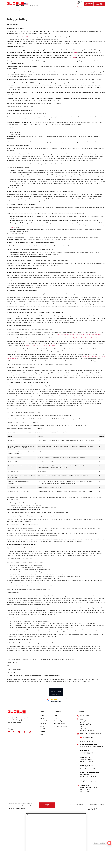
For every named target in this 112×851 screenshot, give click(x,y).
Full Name (36, 720)
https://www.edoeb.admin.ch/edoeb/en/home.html (87, 60)
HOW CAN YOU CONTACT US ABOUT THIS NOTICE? (41, 68)
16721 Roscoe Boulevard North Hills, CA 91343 (87, 475)
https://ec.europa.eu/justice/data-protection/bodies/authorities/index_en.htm (78, 57)
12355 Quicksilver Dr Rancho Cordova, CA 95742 (88, 490)
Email (35, 727)
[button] (56, 414)
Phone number (61, 720)
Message (36, 734)
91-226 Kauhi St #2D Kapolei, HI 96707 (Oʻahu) (88, 498)
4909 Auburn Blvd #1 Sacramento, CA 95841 (86, 483)
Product (59, 727)
